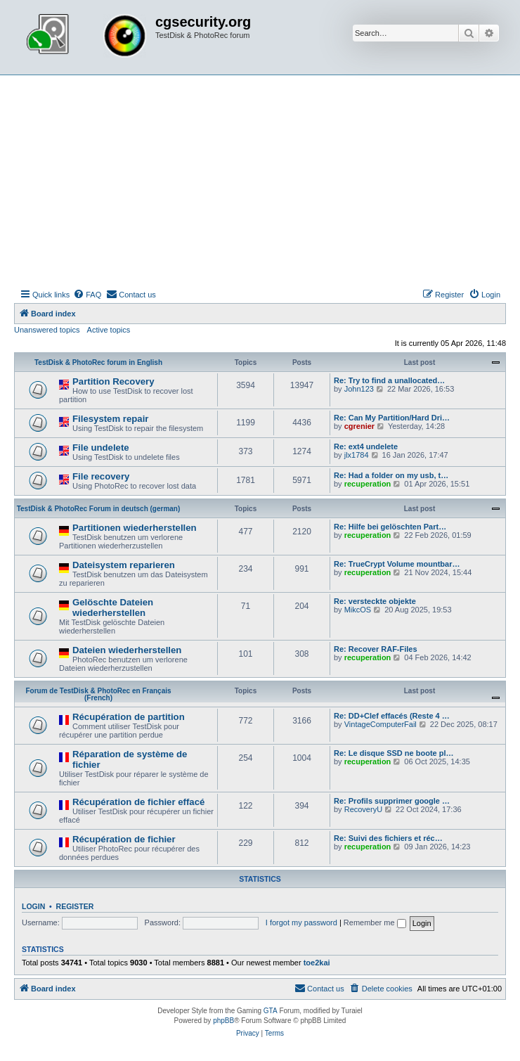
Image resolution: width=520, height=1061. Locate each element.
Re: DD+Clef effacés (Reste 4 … (392, 716)
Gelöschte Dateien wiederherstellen (112, 607)
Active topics (109, 330)
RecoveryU (363, 809)
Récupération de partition (128, 717)
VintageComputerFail (380, 724)
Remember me (375, 922)
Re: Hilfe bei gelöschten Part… (390, 526)
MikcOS (358, 609)
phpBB (223, 1020)
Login (33, 906)
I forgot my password (301, 922)
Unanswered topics (47, 330)
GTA (271, 1011)
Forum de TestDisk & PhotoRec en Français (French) (98, 694)
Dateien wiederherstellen (126, 650)
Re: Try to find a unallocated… (389, 380)
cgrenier (359, 426)
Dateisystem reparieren (123, 565)
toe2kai (317, 962)
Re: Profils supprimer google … (392, 801)
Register (75, 906)
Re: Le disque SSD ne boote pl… (394, 753)
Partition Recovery (113, 381)
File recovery (100, 476)
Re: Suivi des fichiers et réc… (388, 838)
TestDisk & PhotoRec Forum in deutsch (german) (99, 509)
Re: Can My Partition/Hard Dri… (392, 417)
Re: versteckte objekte (375, 601)
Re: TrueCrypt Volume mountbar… (397, 564)
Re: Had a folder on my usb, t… (391, 475)
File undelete (100, 447)
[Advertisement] (260, 180)
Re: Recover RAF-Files (375, 649)
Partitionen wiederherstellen (134, 527)
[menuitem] (87, 294)
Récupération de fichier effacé (138, 802)
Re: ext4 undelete (366, 446)
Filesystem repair (110, 418)
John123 (359, 389)
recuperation (367, 484)
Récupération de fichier (124, 839)
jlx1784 (356, 455)
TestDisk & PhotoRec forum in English (98, 362)
